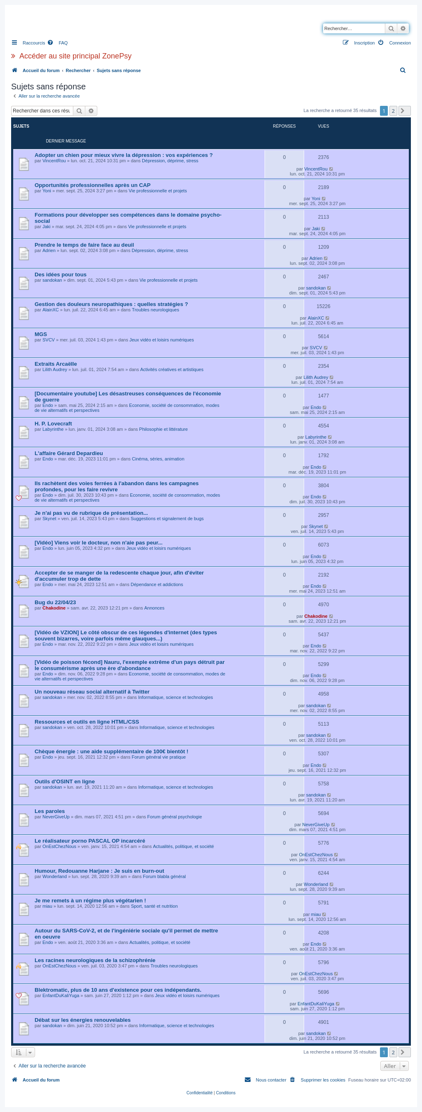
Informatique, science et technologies (175, 697)
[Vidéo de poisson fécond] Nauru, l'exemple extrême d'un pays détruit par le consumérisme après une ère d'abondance (130, 665)
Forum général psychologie (174, 816)
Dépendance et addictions (157, 584)
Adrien (49, 250)
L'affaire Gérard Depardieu (69, 453)
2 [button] (393, 110)
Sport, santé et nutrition (154, 906)
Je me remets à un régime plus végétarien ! (90, 900)
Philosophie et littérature (163, 429)
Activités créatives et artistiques (171, 369)
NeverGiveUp (56, 816)
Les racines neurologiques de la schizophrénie (95, 960)
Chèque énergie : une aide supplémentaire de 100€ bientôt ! (111, 751)
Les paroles (50, 811)
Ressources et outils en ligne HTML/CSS (87, 722)
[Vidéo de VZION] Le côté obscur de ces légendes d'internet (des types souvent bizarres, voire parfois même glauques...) (126, 635)
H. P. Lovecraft (53, 424)
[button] (405, 111)
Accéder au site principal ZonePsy (75, 56)
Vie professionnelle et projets (158, 190)
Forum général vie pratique (158, 757)
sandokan (52, 280)
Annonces (154, 607)
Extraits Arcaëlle (56, 364)
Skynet (49, 518)
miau (47, 906)
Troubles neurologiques (155, 309)
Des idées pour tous (61, 274)
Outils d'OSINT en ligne (65, 781)
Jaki (46, 226)
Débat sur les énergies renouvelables (83, 1020)
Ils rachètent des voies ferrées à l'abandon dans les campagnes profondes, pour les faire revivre (117, 486)
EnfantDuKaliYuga (60, 995)
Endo (47, 405)
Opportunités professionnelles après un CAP (92, 185)
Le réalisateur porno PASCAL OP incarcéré (90, 841)
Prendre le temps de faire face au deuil (84, 245)
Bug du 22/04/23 (55, 602)
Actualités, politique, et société (183, 846)
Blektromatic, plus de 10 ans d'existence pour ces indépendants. (118, 990)
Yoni (46, 190)
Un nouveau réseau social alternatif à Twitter (92, 692)
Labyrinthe (52, 429)
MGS (41, 334)
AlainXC (50, 309)
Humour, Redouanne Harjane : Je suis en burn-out (99, 871)
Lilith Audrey (54, 369)
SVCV (48, 339)
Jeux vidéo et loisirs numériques (161, 339)
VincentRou (54, 160)
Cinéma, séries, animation (158, 458)
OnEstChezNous (59, 846)
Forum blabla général (164, 876)
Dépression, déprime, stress (170, 160)
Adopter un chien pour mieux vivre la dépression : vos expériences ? (124, 155)
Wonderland (54, 876)
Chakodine (54, 607)
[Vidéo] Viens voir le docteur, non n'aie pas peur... (98, 543)
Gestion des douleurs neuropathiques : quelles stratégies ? (111, 304)
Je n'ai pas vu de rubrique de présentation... (91, 513)
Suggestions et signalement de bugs (167, 518)
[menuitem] (57, 43)
